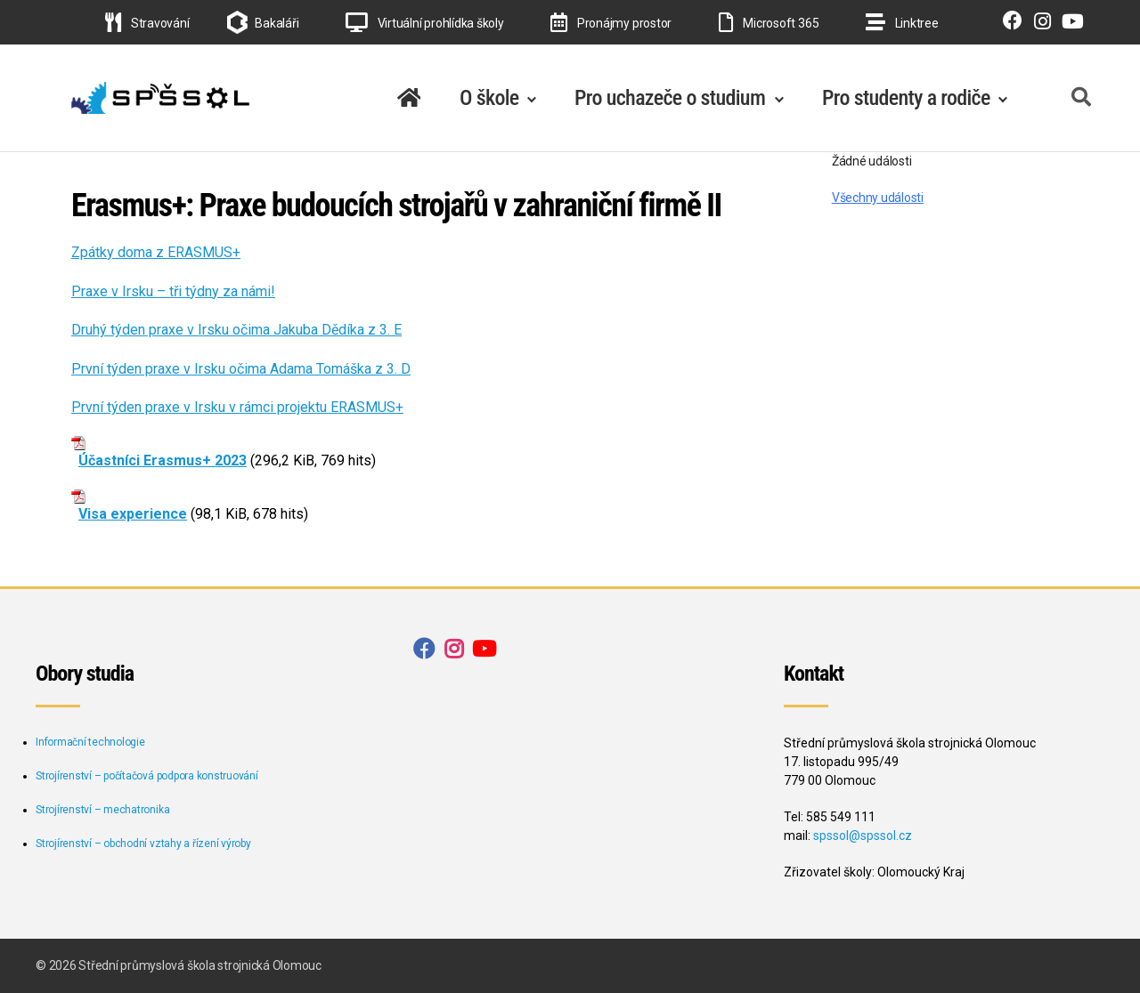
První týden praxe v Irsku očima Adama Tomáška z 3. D (241, 368)
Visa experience (132, 513)
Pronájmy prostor (611, 23)
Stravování (147, 23)
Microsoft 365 (768, 23)
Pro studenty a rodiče (906, 97)
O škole (489, 97)
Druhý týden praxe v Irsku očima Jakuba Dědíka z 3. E (236, 329)
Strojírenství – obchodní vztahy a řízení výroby (143, 843)
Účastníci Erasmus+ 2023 (162, 460)
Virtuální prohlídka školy (425, 23)
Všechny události (878, 197)
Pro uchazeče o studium (669, 97)
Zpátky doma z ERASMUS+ (155, 252)
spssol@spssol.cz (862, 835)
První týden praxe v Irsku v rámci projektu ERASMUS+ (237, 407)
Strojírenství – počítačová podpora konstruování (147, 776)
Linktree (902, 23)
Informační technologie (90, 742)
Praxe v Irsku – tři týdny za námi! (173, 291)
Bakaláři (276, 23)
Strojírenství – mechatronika (102, 809)
